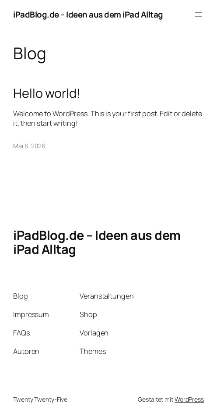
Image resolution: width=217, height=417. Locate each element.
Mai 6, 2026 (29, 146)
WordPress (189, 399)
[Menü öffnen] (198, 14)
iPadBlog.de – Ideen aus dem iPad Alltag (88, 14)
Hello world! (46, 93)
